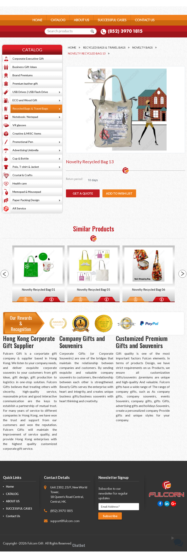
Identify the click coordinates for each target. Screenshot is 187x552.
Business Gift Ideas (24, 67)
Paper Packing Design (25, 200)
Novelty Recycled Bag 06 (148, 290)
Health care (19, 183)
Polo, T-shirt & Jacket (25, 166)
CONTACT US (145, 21)
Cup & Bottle (20, 158)
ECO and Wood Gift (24, 100)
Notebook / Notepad (25, 116)
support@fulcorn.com (65, 522)
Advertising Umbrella (25, 150)
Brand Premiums (22, 75)
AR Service (19, 208)
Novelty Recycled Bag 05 (93, 290)
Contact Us (13, 517)
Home (72, 47)
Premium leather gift (25, 83)
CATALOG (58, 21)
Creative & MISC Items (26, 133)
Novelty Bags (144, 47)
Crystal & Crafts (22, 175)
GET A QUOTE (83, 195)
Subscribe (110, 517)
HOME (37, 21)
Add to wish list (119, 195)
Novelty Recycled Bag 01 (38, 290)
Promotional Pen (22, 141)
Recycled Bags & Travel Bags (30, 108)
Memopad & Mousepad (26, 191)
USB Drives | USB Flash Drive (30, 92)
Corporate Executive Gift (28, 58)
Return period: (74, 180)
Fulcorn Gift (35, 544)
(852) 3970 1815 (125, 32)
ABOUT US (81, 21)
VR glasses (19, 125)
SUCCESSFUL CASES (112, 21)
